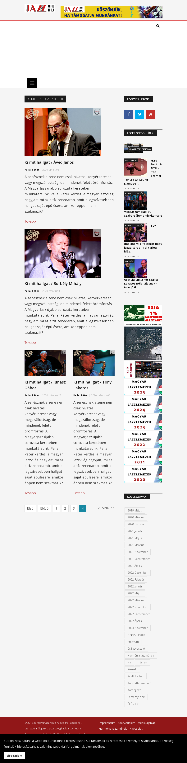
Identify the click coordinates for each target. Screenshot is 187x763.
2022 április (135, 621)
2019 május (135, 510)
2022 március (136, 600)
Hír (129, 662)
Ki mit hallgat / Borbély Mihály (53, 283)
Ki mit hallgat (136, 676)
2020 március (136, 517)
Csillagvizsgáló (136, 648)
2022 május (135, 593)
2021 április (135, 566)
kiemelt (132, 669)
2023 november (138, 628)
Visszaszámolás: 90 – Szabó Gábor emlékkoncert (143, 213)
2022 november (138, 607)
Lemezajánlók (131, 160)
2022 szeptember (139, 614)
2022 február (136, 579)
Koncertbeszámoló (139, 683)
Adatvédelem (126, 723)
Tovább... (31, 221)
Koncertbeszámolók (134, 193)
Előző (44, 508)
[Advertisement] (75, 49)
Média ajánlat (146, 723)
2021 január (135, 531)
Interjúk (129, 261)
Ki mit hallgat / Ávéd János (49, 162)
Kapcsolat (136, 728)
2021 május (135, 538)
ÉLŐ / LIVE (134, 704)
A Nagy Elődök (136, 635)
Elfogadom (14, 755)
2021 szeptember (139, 559)
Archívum (133, 641)
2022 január (135, 586)
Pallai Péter (32, 169)
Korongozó (134, 690)
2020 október (136, 524)
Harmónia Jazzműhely (141, 655)
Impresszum (107, 723)
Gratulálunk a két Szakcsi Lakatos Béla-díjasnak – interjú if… (141, 283)
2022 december (138, 572)
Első (30, 508)
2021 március (136, 545)
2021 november (138, 552)
